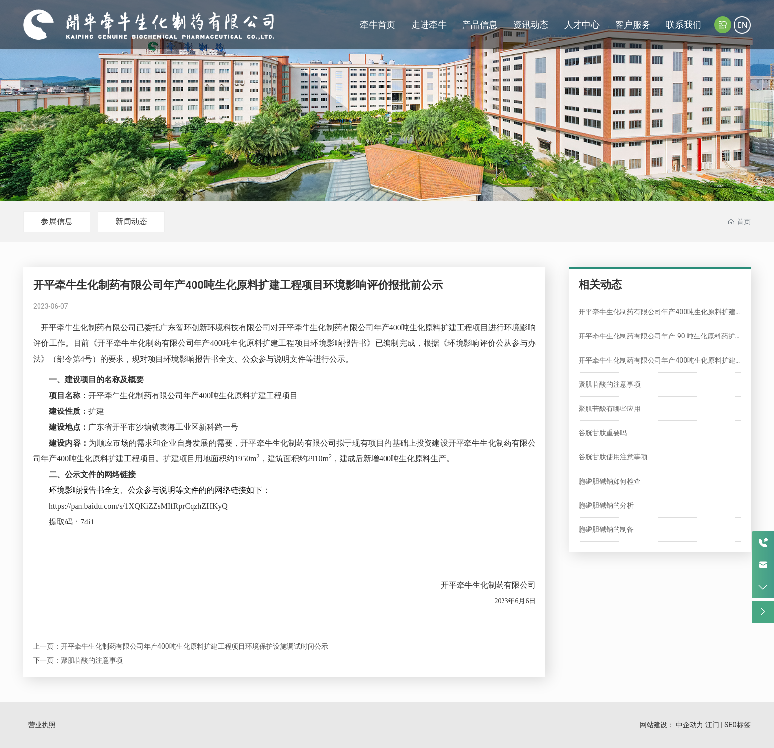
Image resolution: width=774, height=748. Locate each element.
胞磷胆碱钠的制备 (606, 529)
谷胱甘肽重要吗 (603, 433)
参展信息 (57, 221)
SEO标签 (737, 725)
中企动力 (689, 725)
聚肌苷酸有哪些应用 (610, 408)
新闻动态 (131, 221)
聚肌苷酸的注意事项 (92, 660)
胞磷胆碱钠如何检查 (610, 481)
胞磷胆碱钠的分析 (606, 505)
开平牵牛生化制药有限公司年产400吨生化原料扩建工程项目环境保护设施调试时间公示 (194, 646)
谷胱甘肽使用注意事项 (613, 457)
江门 (712, 725)
